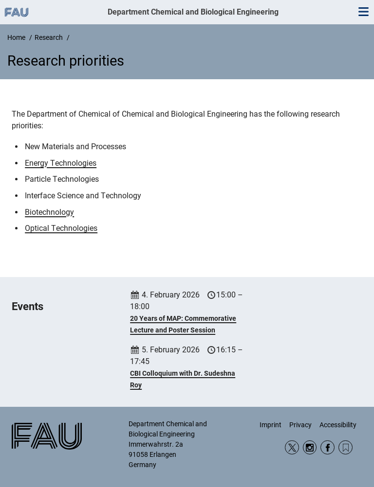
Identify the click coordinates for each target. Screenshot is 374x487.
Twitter (292, 447)
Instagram (310, 447)
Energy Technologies (60, 163)
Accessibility (337, 425)
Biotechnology (49, 212)
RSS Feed (345, 447)
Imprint (270, 425)
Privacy (300, 425)
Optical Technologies (61, 228)
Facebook (327, 447)
